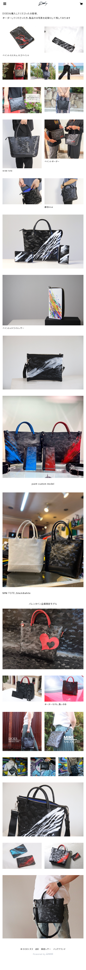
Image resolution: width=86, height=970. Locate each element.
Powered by (43, 954)
